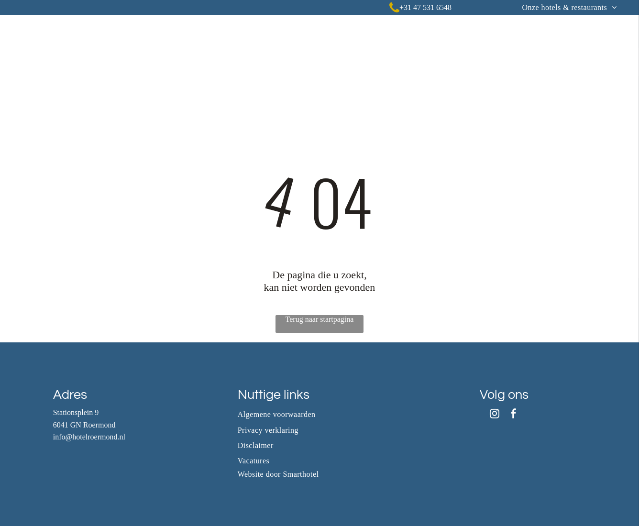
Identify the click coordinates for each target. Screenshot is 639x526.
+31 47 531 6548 (425, 7)
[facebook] (514, 414)
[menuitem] (569, 7)
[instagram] (494, 414)
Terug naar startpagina (320, 319)
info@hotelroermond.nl (89, 437)
